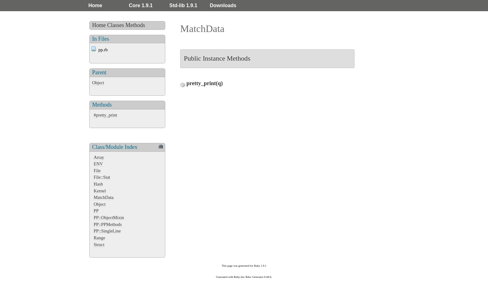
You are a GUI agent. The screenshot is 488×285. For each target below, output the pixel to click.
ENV (98, 163)
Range (99, 237)
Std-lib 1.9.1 (183, 5)
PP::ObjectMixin (109, 217)
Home (95, 5)
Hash (98, 184)
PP (96, 210)
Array (99, 157)
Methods (135, 25)
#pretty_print (105, 115)
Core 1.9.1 (140, 5)
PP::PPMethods (108, 224)
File (97, 170)
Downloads (223, 5)
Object (98, 82)
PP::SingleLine (107, 230)
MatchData (104, 197)
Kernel (100, 190)
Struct (99, 244)
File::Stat (102, 177)
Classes (115, 25)
